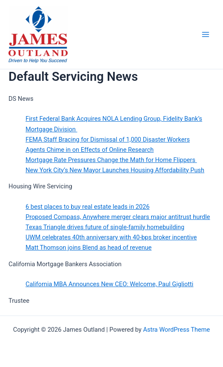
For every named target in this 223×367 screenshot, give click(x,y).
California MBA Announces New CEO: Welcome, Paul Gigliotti (109, 284)
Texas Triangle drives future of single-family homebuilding (105, 227)
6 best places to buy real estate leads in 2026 (87, 207)
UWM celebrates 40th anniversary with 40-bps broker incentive (111, 237)
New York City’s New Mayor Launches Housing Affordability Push (115, 170)
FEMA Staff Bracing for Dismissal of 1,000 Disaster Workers (108, 139)
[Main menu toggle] (205, 34)
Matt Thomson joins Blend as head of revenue (89, 247)
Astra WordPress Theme (176, 329)
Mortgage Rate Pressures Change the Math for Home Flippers (111, 160)
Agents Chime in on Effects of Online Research (90, 150)
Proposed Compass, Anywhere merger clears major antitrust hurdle (118, 217)
